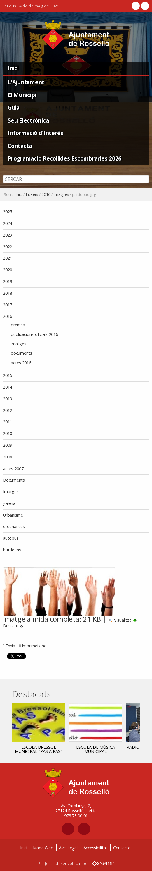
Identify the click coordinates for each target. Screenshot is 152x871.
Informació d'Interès (35, 133)
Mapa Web (43, 848)
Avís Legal (68, 848)
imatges (61, 194)
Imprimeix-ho (34, 645)
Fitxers (32, 194)
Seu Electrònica (28, 120)
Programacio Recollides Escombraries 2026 (64, 158)
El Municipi (22, 95)
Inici (13, 68)
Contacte (121, 848)
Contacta (20, 146)
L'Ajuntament (26, 82)
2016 (45, 194)
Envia (10, 645)
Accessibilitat (95, 848)
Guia (14, 107)
